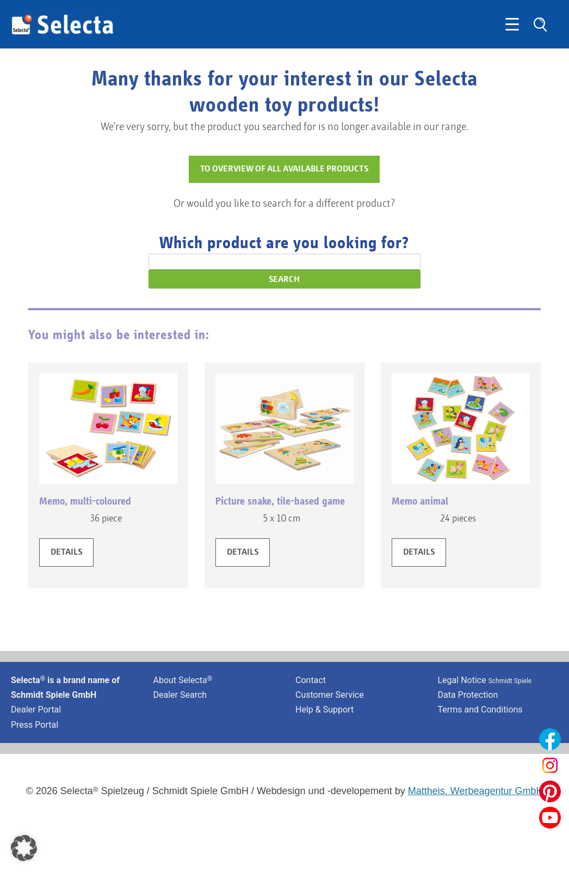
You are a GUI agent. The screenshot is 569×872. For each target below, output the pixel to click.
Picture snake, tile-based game (280, 501)
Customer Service (329, 695)
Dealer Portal (36, 709)
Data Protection (468, 695)
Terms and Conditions (480, 709)
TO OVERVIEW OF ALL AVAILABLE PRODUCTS (284, 169)
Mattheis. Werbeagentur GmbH (475, 790)
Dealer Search (180, 695)
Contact (310, 680)
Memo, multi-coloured (85, 501)
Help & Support (324, 709)
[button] (24, 848)
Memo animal (420, 501)
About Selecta (183, 680)
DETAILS (66, 552)
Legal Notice (485, 680)
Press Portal (34, 725)
